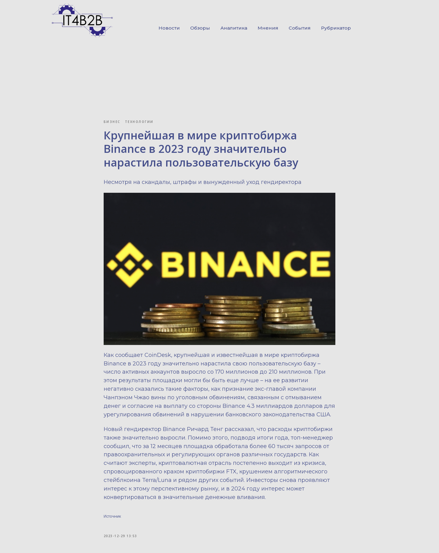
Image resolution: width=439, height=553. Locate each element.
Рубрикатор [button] (336, 28)
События (300, 28)
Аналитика (233, 28)
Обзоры (200, 28)
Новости (169, 28)
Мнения (268, 28)
